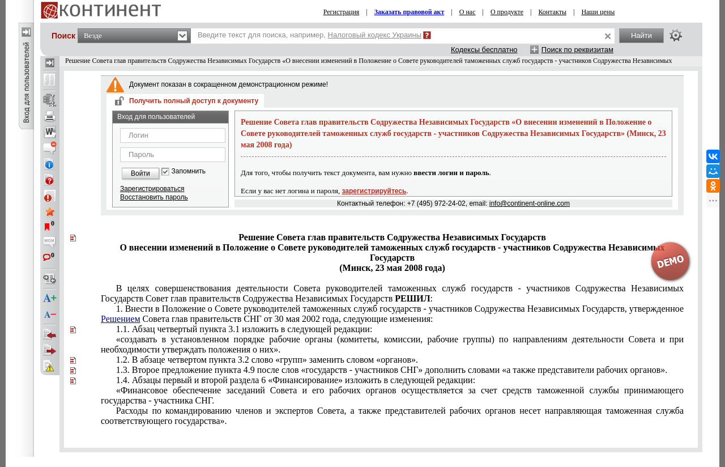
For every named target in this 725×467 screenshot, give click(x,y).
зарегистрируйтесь (374, 191)
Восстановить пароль (154, 197)
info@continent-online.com (529, 203)
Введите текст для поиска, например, (309, 35)
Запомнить (189, 171)
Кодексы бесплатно (484, 49)
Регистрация (341, 12)
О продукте (507, 12)
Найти (641, 35)
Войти (140, 173)
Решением (120, 319)
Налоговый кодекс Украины (375, 35)
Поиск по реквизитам (577, 49)
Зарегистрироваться (152, 189)
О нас (467, 12)
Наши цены (598, 12)
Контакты (552, 12)
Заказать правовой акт (409, 12)
